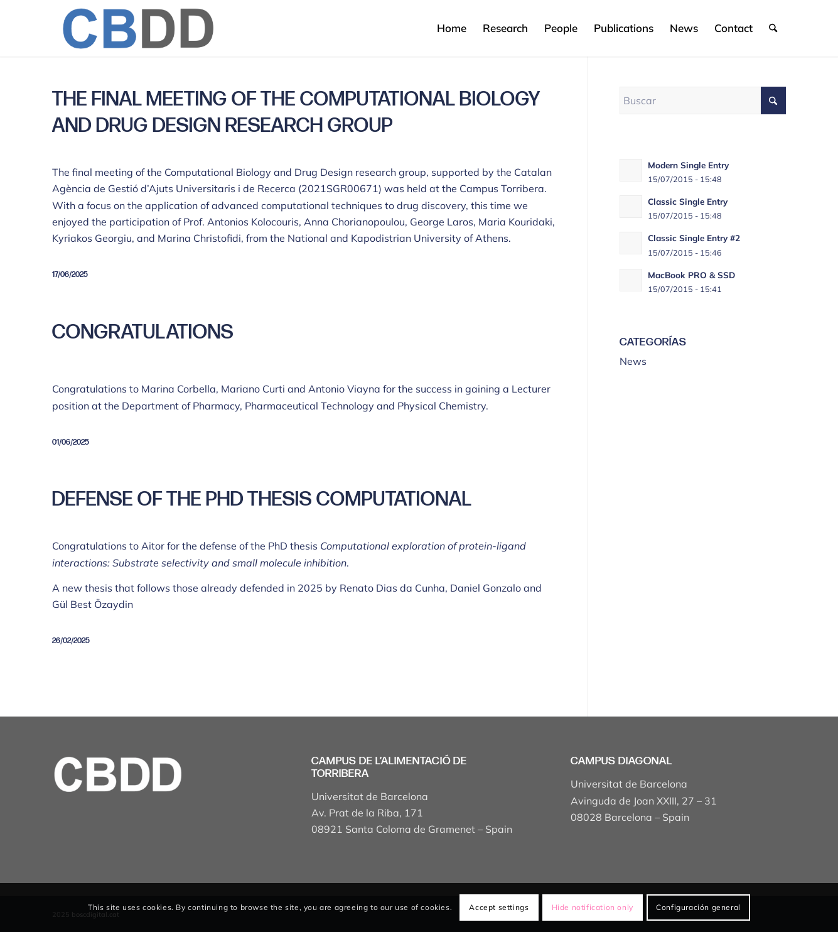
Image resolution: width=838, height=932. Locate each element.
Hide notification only (592, 907)
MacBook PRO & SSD (691, 274)
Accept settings (499, 907)
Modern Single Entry (688, 165)
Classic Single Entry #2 (694, 237)
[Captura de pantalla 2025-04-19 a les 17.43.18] (137, 28)
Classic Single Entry (688, 201)
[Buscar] (773, 28)
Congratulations (143, 332)
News (633, 361)
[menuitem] (452, 28)
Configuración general (698, 907)
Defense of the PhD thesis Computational (262, 499)
